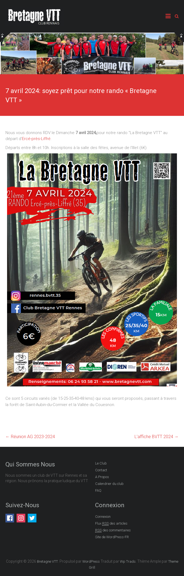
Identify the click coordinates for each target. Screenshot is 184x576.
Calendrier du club (109, 484)
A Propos (102, 477)
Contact (101, 470)
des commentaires (113, 530)
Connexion (103, 517)
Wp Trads (128, 561)
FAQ (98, 490)
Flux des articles (111, 523)
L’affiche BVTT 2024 (157, 436)
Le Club (101, 463)
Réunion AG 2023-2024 (30, 436)
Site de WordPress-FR (112, 537)
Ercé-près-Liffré (36, 138)
